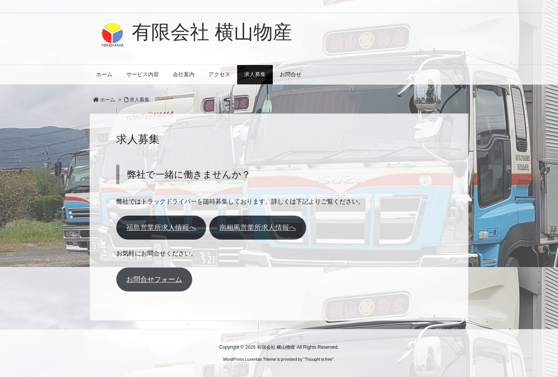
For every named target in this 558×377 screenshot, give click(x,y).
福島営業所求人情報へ (161, 227)
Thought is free (318, 359)
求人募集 (139, 100)
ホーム (107, 100)
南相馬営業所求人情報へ (257, 227)
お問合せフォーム (154, 279)
